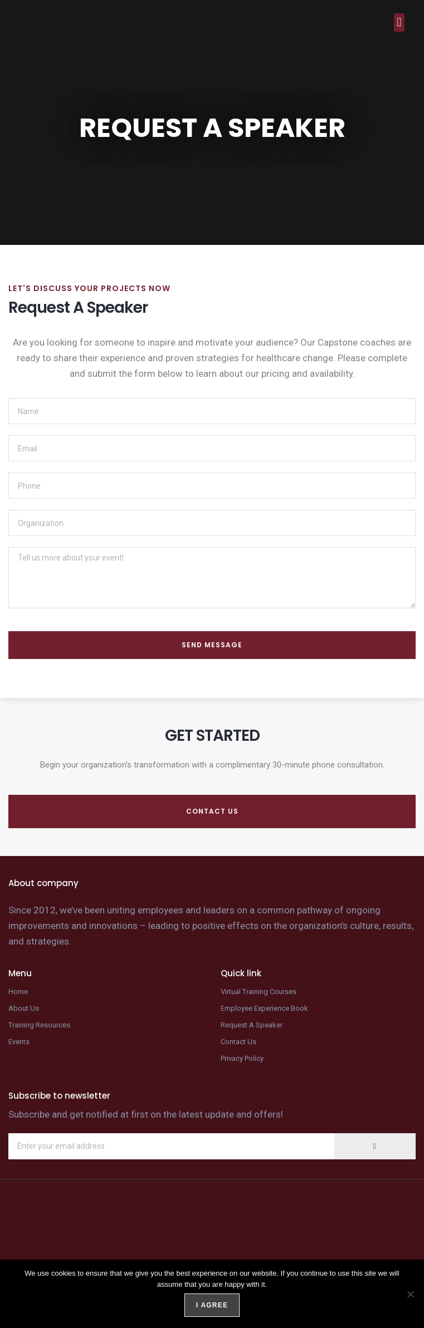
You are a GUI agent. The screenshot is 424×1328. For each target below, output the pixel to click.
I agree (212, 1305)
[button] (399, 22)
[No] (410, 1294)
